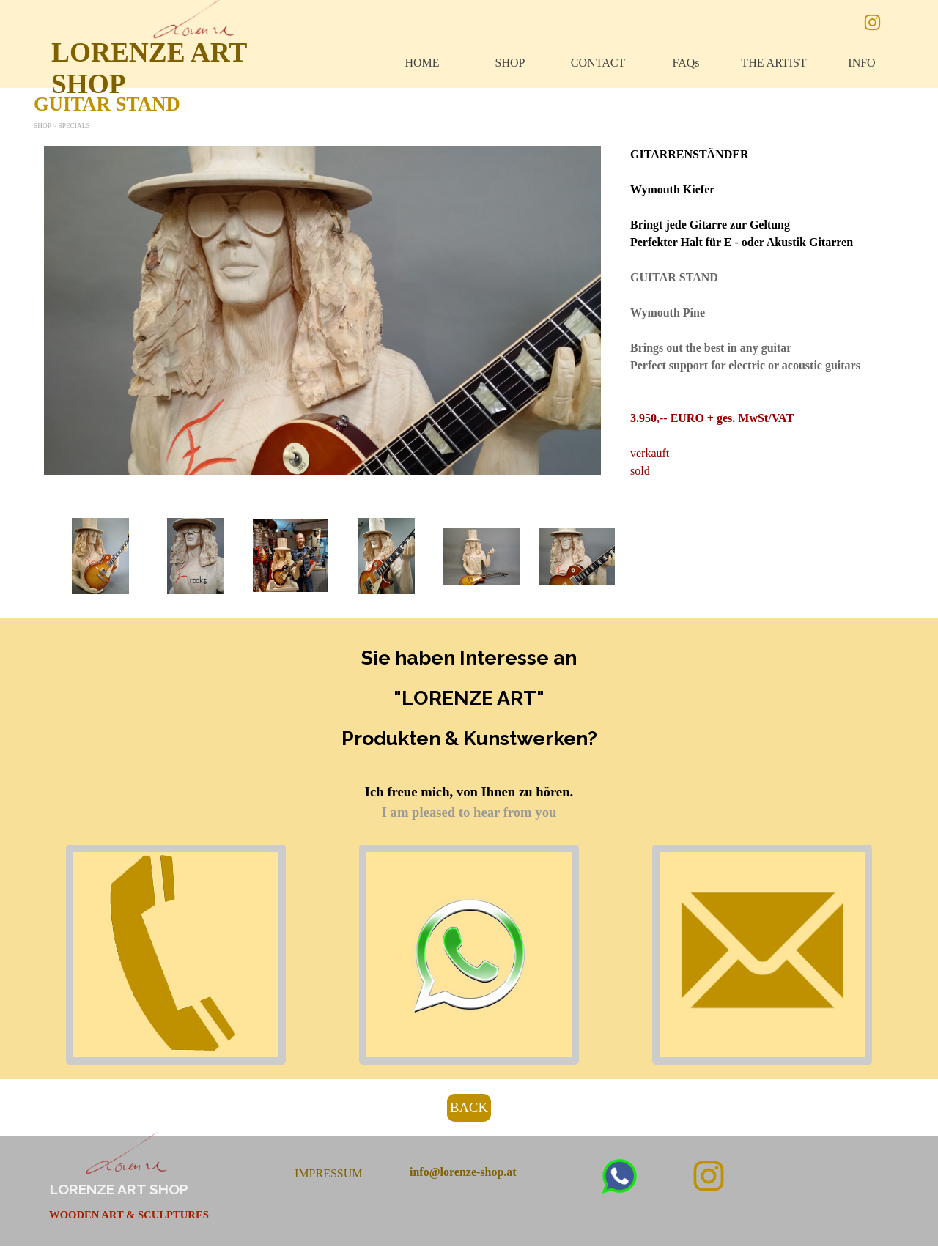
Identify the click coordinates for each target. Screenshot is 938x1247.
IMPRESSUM (328, 1173)
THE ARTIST (773, 62)
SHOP (510, 62)
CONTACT (598, 62)
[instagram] (872, 22)
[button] (100, 556)
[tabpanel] (762, 313)
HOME (422, 62)
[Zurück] (45, 556)
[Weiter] (892, 556)
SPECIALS (74, 126)
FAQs (685, 62)
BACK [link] (469, 1107)
